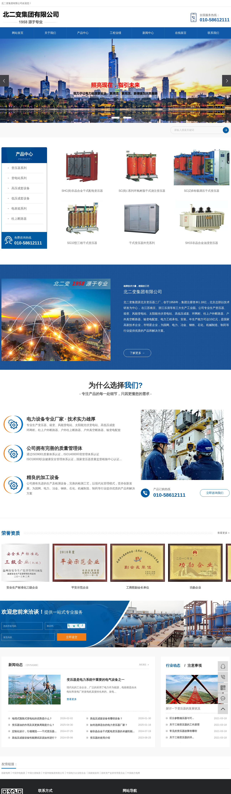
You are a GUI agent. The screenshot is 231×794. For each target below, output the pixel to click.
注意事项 (195, 665)
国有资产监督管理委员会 (113, 773)
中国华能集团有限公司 (54, 773)
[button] (104, 118)
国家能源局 (93, 773)
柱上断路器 (19, 218)
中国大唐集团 (34, 773)
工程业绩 (115, 32)
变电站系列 (19, 178)
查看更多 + (223, 533)
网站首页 (17, 32)
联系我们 (213, 32)
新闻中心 (148, 32)
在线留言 (180, 32)
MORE (142, 664)
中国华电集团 (19, 773)
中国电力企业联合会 (76, 773)
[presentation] (4, 81)
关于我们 (50, 32)
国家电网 (6, 773)
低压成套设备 (20, 198)
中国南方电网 (133, 773)
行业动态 (173, 665)
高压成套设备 (20, 188)
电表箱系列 (19, 208)
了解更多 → (137, 352)
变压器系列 (19, 168)
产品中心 (83, 32)
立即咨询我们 (214, 492)
